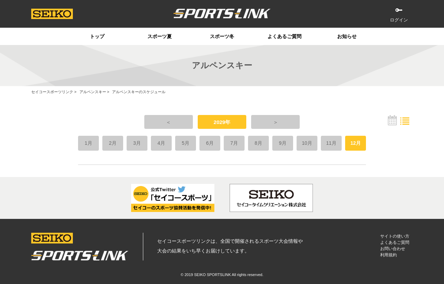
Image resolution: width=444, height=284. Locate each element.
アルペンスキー (92, 92)
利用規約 (388, 254)
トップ (97, 36)
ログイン (399, 20)
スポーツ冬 (222, 36)
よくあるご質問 (284, 36)
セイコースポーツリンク (52, 92)
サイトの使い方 (394, 236)
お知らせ (347, 36)
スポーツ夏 (159, 36)
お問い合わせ (392, 248)
